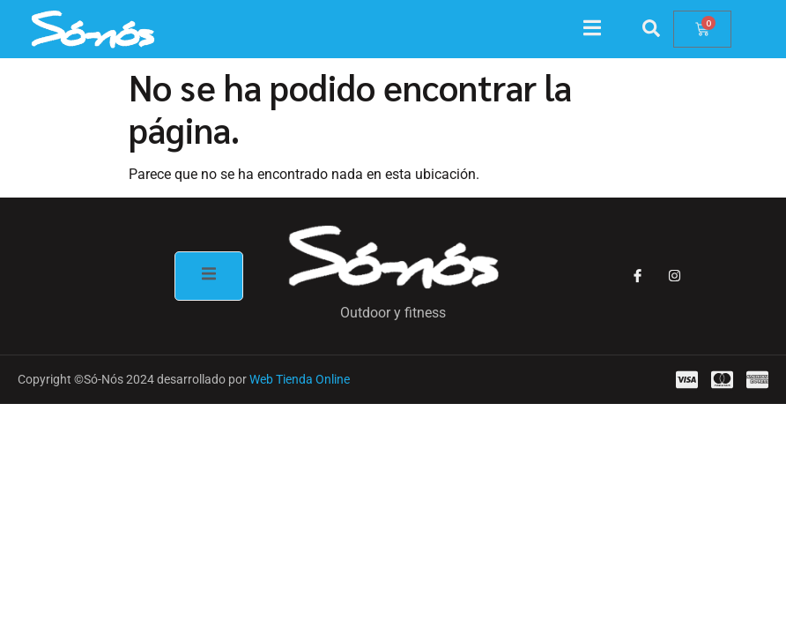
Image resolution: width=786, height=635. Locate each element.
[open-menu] (601, 30)
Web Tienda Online (299, 379)
